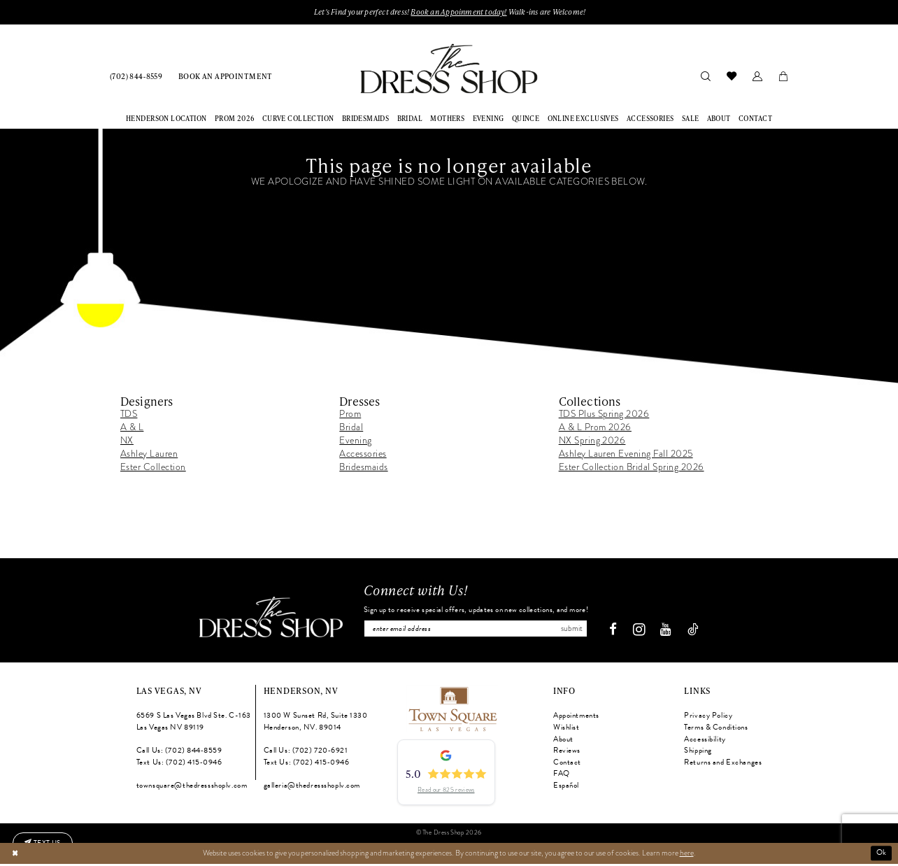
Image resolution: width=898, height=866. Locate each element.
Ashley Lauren (149, 454)
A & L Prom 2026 (595, 427)
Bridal (351, 427)
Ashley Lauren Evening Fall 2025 (626, 454)
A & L (131, 427)
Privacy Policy (708, 717)
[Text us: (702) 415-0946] (44, 841)
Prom (350, 414)
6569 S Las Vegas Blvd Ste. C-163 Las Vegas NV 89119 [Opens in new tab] (193, 722)
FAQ (561, 775)
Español (566, 787)
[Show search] (705, 76)
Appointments (576, 717)
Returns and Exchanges (723, 763)
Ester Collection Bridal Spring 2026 (631, 467)
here (687, 854)
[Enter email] (476, 629)
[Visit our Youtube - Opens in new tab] (671, 631)
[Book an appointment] (225, 76)
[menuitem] (136, 76)
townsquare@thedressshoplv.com (192, 787)
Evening (355, 441)
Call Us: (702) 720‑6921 (306, 752)
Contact (567, 763)
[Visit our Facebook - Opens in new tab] (618, 631)
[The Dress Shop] (265, 618)
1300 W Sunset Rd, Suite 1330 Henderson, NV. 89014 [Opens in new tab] (316, 722)
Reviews (566, 752)
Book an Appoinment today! (460, 12)
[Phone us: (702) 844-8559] (136, 76)
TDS (128, 414)
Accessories (362, 454)
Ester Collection (153, 467)
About (563, 740)
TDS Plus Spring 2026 (604, 414)
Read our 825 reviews (446, 792)
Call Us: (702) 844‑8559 (179, 752)
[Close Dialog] (15, 855)
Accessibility (704, 740)
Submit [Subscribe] (576, 629)
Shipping (698, 752)
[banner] (448, 69)
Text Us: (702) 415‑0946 (179, 763)
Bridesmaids (363, 467)
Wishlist (566, 728)
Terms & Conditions (716, 728)
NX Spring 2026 (592, 441)
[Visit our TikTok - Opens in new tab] (698, 631)
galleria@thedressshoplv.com (312, 787)
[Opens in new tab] (451, 709)
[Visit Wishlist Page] (731, 76)
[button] (757, 76)
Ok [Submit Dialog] (881, 854)
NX (127, 441)
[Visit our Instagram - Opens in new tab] (644, 632)
